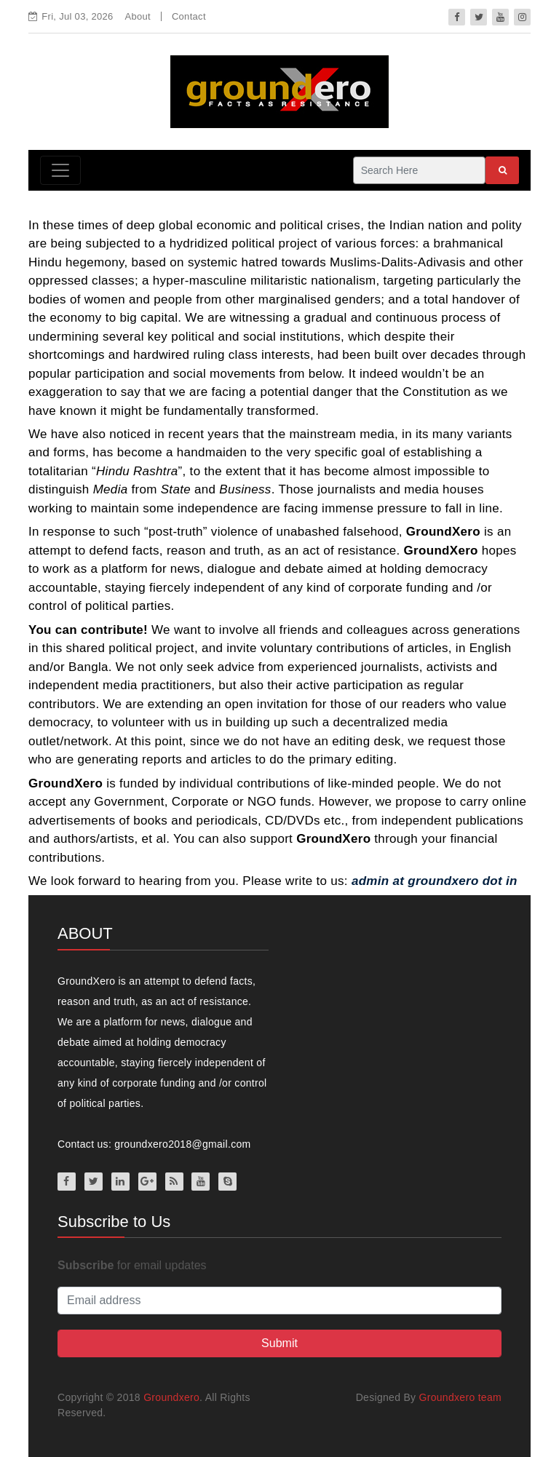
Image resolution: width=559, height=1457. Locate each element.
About (138, 16)
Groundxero (171, 1397)
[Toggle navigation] (60, 170)
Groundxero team (460, 1397)
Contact (189, 16)
